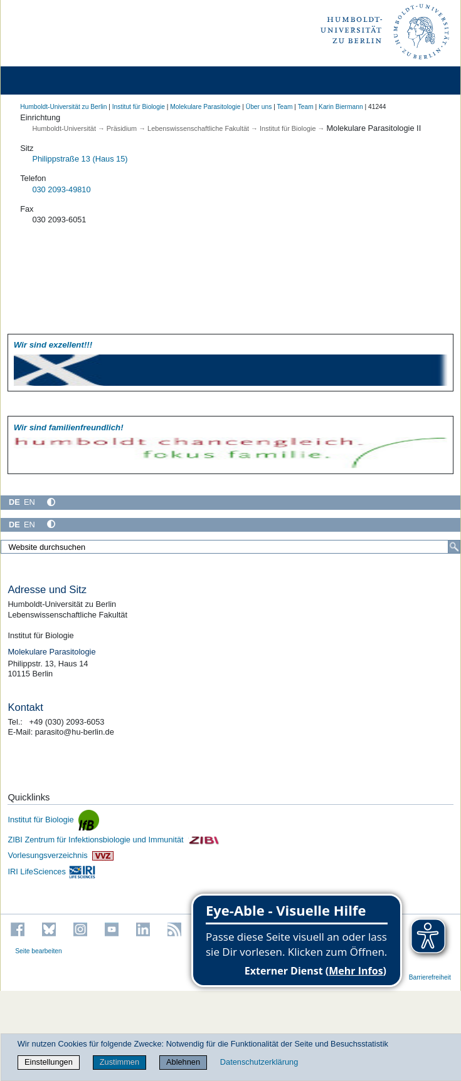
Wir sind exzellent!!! (53, 344)
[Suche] (454, 547)
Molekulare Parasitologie (205, 106)
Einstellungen (48, 1062)
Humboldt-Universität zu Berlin (63, 106)
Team (284, 106)
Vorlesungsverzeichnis (60, 855)
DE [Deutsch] (14, 502)
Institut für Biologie (138, 106)
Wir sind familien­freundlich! (69, 427)
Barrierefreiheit (430, 977)
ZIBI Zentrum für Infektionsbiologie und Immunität (113, 839)
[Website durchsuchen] (230, 547)
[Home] (45, 80)
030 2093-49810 (61, 189)
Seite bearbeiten (38, 951)
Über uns (259, 106)
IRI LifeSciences (52, 871)
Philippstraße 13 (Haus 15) (79, 158)
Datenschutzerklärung (259, 1062)
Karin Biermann (341, 106)
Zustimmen (119, 1062)
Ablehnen (183, 1062)
